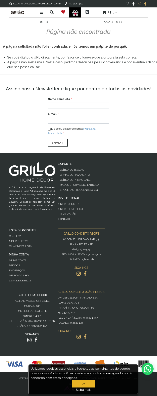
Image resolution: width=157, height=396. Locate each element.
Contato (64, 219)
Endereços (17, 270)
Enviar (58, 143)
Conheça (15, 236)
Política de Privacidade (74, 179)
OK (83, 383)
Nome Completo (59, 99)
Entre (44, 21)
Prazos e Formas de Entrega (78, 184)
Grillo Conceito (69, 203)
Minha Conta (18, 260)
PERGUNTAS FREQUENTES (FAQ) (78, 189)
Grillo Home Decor (71, 208)
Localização (67, 213)
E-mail (52, 113)
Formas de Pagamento (74, 174)
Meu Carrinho (19, 275)
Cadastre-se (113, 21)
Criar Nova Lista (20, 246)
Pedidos (14, 265)
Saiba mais (83, 390)
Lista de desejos (20, 280)
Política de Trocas (71, 169)
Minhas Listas (18, 241)
